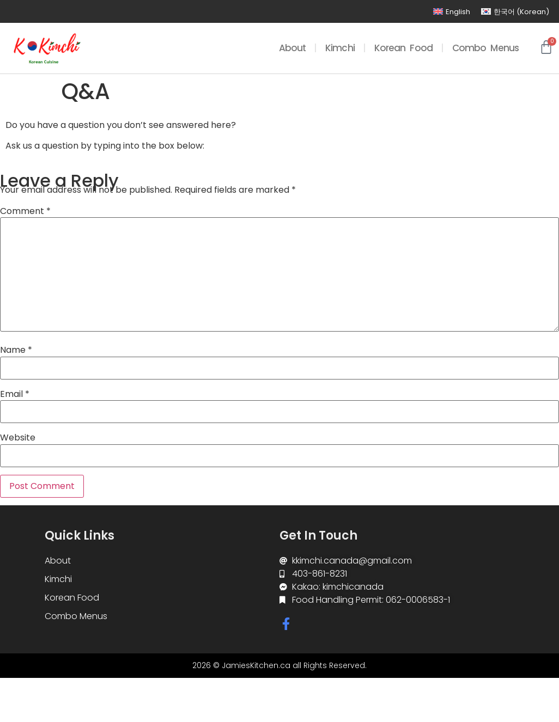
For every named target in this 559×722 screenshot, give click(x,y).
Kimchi (340, 47)
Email (14, 394)
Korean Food (403, 47)
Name (16, 350)
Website (17, 437)
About (292, 47)
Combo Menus (485, 47)
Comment (25, 211)
